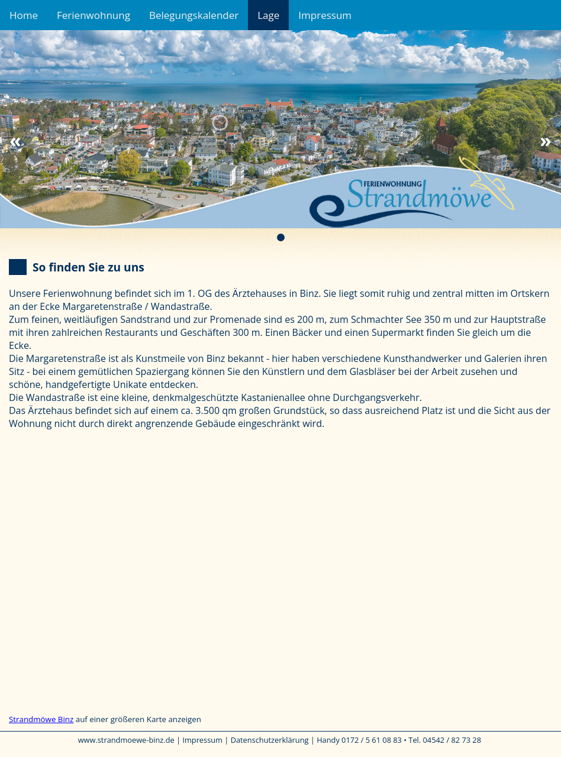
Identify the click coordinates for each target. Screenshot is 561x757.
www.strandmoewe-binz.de (126, 740)
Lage (268, 15)
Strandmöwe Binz (41, 719)
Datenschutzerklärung (270, 740)
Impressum (325, 15)
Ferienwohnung (93, 15)
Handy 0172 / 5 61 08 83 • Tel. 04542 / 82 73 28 (399, 740)
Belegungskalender (193, 15)
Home (23, 15)
